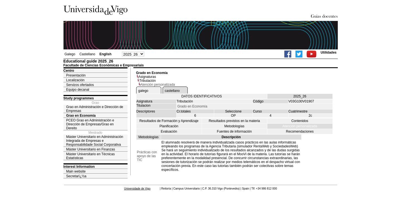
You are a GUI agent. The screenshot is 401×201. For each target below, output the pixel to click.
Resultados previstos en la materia (234, 121)
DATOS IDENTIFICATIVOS (201, 96)
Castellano (87, 54)
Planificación (169, 126)
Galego (70, 54)
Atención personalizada (299, 126)
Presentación (76, 75)
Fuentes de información (234, 131)
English (105, 54)
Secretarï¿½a (76, 176)
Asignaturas (147, 77)
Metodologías (234, 126)
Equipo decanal (77, 90)
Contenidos (299, 121)
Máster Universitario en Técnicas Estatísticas (90, 156)
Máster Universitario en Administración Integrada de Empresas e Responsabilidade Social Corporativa (94, 141)
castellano (172, 91)
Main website (76, 171)
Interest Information (79, 167)
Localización (75, 80)
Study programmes (78, 98)
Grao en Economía (81, 116)
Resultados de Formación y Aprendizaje (168, 121)
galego (143, 91)
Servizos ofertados (80, 85)
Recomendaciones (300, 131)
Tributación (147, 81)
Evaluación (169, 131)
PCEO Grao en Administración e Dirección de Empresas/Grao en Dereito (90, 124)
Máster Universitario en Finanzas (90, 149)
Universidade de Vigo (137, 188)
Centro (68, 71)
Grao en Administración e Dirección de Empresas (94, 109)
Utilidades (328, 52)
